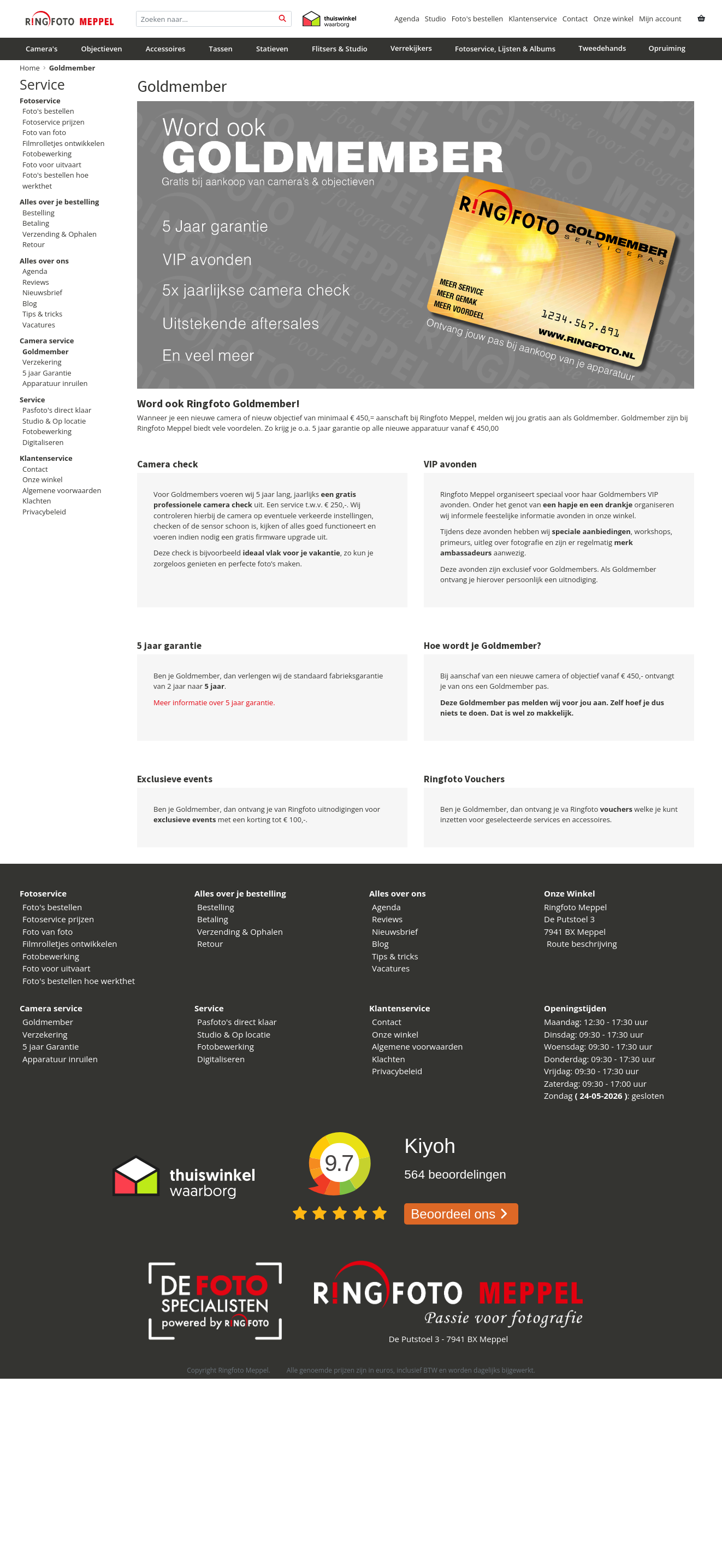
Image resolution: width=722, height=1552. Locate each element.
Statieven (272, 49)
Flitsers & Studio (340, 49)
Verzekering (42, 362)
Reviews (35, 282)
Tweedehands (602, 48)
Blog (29, 303)
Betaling (35, 223)
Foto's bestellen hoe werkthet (78, 980)
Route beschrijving (582, 943)
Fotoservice (43, 893)
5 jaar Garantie (47, 373)
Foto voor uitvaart (51, 164)
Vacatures (38, 325)
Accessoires (166, 49)
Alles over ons (397, 893)
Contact (575, 19)
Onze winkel (613, 19)
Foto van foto (44, 132)
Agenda (406, 19)
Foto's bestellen (478, 19)
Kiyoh (429, 1145)
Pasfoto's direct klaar (56, 410)
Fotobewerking (47, 154)
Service (42, 84)
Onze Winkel (569, 893)
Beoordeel (461, 1214)
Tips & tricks (42, 314)
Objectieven (101, 49)
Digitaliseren (43, 442)
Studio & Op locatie (54, 421)
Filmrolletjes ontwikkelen (63, 143)
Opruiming (667, 48)
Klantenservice (532, 19)
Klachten (36, 501)
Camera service (51, 1008)
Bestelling (38, 213)
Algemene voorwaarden (61, 490)
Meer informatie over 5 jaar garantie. (214, 702)
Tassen (221, 49)
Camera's (41, 49)
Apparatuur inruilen (55, 383)
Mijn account (660, 19)
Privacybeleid (44, 512)
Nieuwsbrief (42, 292)
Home (30, 68)
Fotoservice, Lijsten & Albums (505, 49)
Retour (33, 244)
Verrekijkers (411, 48)
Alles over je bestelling (240, 893)
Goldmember (47, 1021)
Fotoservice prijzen (53, 122)
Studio (435, 19)
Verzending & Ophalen (59, 234)
